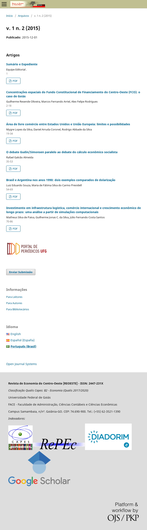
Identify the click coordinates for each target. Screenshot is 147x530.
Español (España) (23, 340)
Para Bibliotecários (17, 309)
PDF (15, 81)
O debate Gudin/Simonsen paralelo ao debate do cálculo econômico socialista (61, 152)
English (16, 334)
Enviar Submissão (20, 272)
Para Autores (14, 303)
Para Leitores (14, 297)
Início (9, 16)
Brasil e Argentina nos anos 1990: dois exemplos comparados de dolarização (60, 180)
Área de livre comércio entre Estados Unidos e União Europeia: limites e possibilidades (68, 124)
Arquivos (23, 16)
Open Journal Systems (21, 364)
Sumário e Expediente (21, 64)
